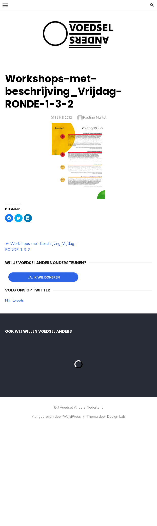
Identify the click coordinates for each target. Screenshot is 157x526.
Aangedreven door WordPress (56, 522)
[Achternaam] (47, 373)
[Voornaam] (47, 356)
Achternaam (23, 365)
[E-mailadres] (47, 340)
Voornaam (22, 349)
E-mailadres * (25, 332)
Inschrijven (46, 386)
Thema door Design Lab (105, 522)
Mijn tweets (14, 300)
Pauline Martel (94, 117)
